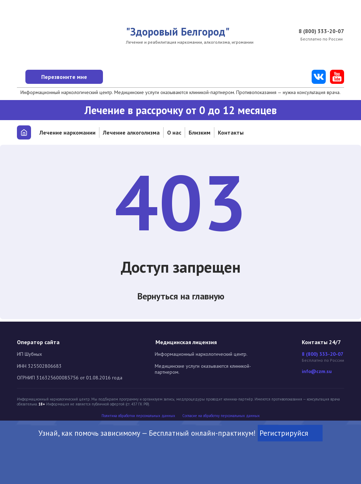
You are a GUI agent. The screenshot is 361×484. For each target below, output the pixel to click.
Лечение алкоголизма (131, 132)
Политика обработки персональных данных (138, 416)
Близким (199, 132)
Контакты (231, 132)
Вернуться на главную (180, 297)
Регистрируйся (290, 433)
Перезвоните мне (76, 76)
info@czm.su (317, 371)
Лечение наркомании (67, 132)
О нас (174, 132)
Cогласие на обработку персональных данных (221, 416)
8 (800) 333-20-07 (321, 31)
